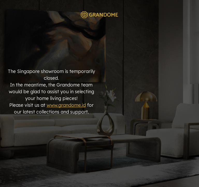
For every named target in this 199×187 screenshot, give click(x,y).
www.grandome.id (66, 105)
